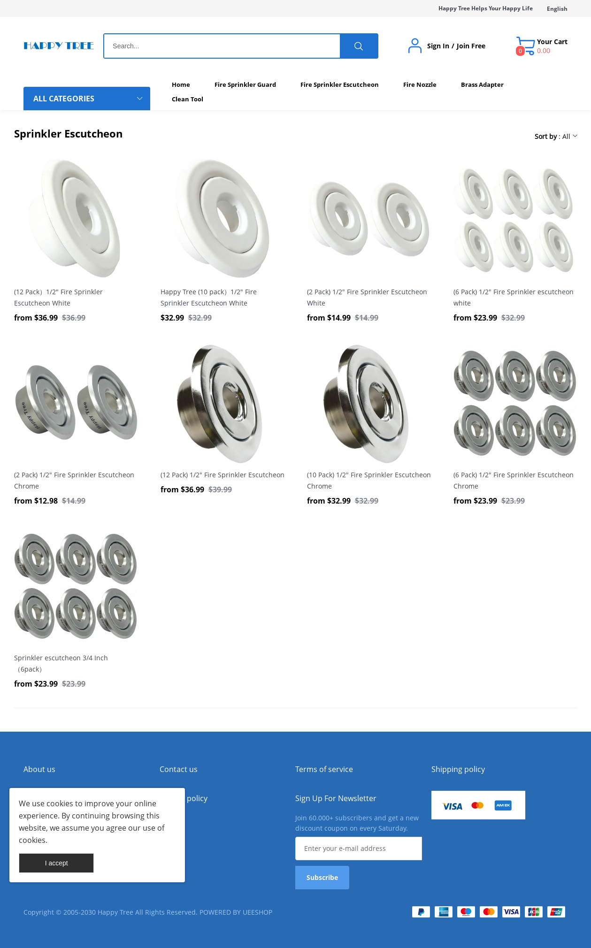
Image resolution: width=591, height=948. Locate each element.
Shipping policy (458, 769)
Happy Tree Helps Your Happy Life (485, 8)
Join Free (471, 46)
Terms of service (324, 769)
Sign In (438, 46)
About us (39, 769)
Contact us (179, 769)
